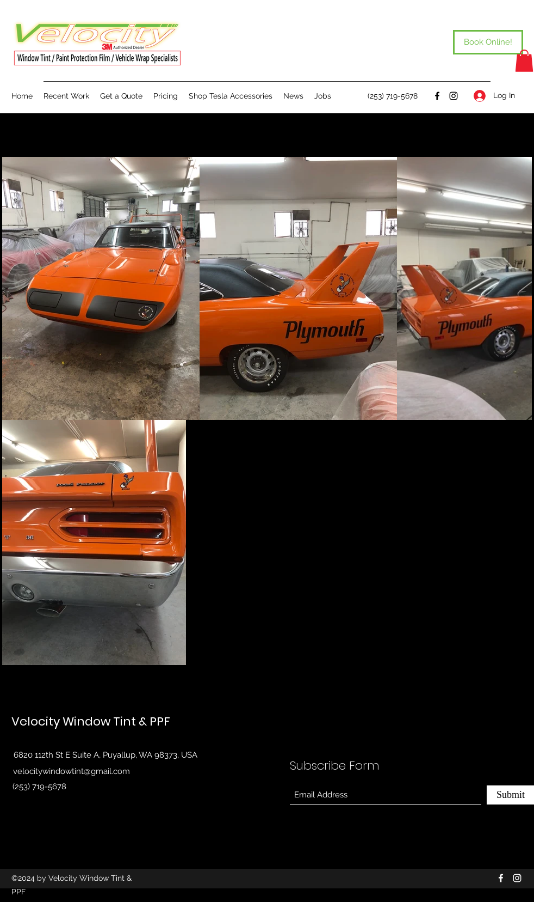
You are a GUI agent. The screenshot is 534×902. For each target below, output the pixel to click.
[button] (524, 61)
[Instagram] (453, 95)
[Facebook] (437, 95)
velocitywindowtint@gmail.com (71, 771)
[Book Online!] (488, 42)
